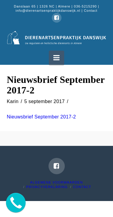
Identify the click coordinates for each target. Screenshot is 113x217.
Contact (90, 10)
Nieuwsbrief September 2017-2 (41, 116)
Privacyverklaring (46, 187)
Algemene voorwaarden (56, 182)
